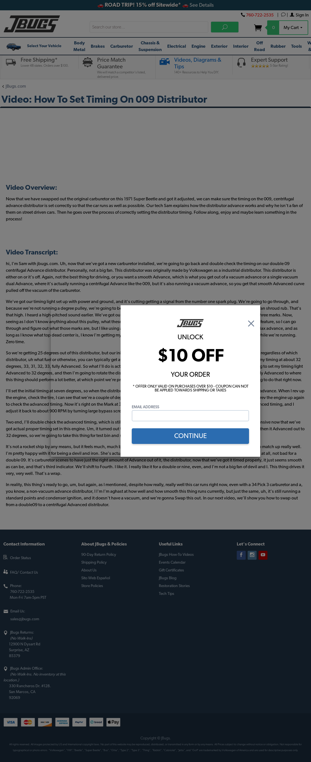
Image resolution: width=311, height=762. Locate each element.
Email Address (145, 407)
